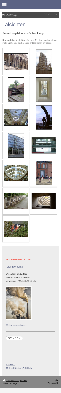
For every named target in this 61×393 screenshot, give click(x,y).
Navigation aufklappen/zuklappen (30, 4)
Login (55, 380)
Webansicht (53, 383)
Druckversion (11, 380)
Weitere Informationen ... (16, 325)
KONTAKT (10, 364)
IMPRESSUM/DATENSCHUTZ (19, 368)
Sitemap (23, 380)
